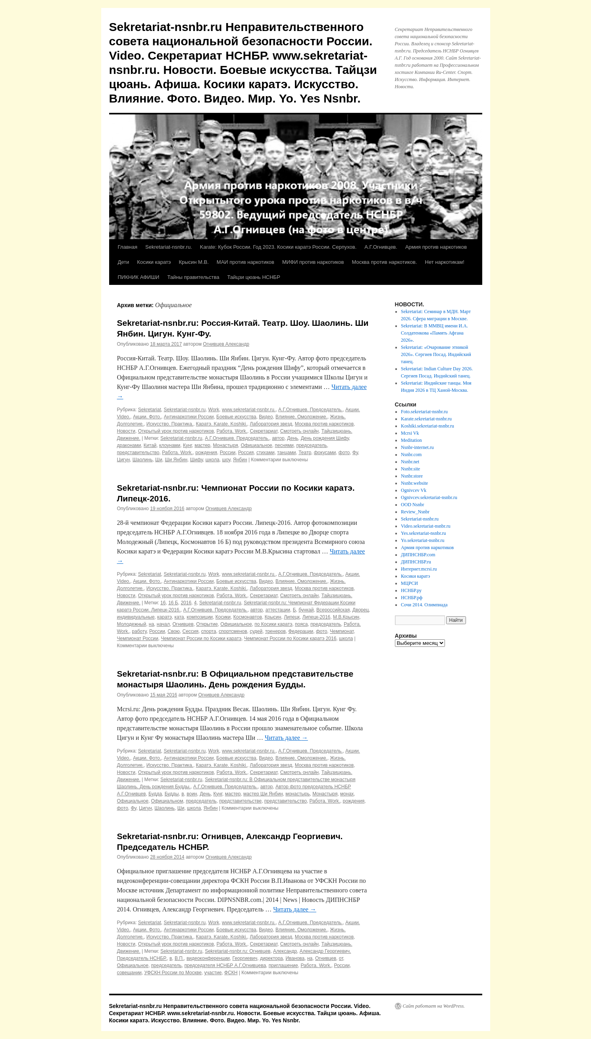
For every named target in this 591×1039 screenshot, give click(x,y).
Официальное (256, 445)
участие (213, 972)
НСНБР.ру (411, 590)
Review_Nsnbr (415, 512)
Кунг (187, 445)
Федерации (300, 631)
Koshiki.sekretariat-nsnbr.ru (427, 426)
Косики (223, 617)
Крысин (273, 617)
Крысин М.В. (193, 262)
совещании (129, 972)
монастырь (297, 794)
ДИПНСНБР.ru (416, 562)
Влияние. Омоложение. (301, 417)
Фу (355, 452)
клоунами (169, 445)
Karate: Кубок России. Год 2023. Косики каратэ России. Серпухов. (278, 247)
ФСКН (230, 972)
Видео (266, 417)
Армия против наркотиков (436, 247)
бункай (306, 610)
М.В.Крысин (346, 617)
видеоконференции (208, 958)
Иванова (294, 958)
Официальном (167, 801)
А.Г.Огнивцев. (380, 247)
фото (344, 452)
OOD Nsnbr (412, 504)
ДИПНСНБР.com (418, 554)
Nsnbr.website (414, 483)
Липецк (292, 617)
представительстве (240, 801)
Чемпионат (342, 631)
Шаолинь (143, 459)
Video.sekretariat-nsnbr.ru (425, 526)
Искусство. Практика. (169, 424)
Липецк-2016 (316, 617)
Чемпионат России (137, 638)
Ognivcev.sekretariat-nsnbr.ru (429, 497)
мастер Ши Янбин (263, 794)
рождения (206, 452)
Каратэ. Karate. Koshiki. (221, 424)
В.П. (179, 958)
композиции (200, 617)
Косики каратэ (154, 262)
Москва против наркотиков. (384, 262)
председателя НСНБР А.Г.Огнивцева (225, 965)
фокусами (325, 452)
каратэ (164, 617)
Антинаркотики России (189, 417)
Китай (150, 445)
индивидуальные (136, 617)
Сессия (191, 631)
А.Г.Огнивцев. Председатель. (310, 409)
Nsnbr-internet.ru (417, 447)
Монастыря (225, 445)
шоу (226, 459)
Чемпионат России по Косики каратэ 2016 (290, 638)
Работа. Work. (232, 431)
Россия (246, 452)
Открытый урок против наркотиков (176, 431)
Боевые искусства (236, 417)
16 (163, 603)
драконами (129, 445)
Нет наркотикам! (444, 262)
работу (139, 631)
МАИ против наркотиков (245, 262)
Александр (285, 951)
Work (213, 409)
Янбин (240, 459)
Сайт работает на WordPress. (434, 1006)
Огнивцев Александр (226, 344)
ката (179, 617)
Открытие (207, 624)
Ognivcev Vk (413, 490)
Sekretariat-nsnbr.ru (184, 409)
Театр (304, 452)
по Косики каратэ (273, 624)
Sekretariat (149, 409)
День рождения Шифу (325, 438)
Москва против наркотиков (324, 424)
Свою (173, 631)
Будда (155, 794)
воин (192, 794)
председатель (311, 445)
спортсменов (233, 631)
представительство (138, 452)
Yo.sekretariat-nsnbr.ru (422, 540)
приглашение (283, 965)
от (341, 958)
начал (163, 624)
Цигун (123, 459)
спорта (208, 631)
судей (256, 631)
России (228, 452)
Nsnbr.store (412, 476)
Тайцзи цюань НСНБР (253, 277)
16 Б (173, 603)
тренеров (275, 631)
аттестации (278, 610)
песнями (284, 445)
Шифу (196, 459)
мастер (202, 445)
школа (212, 459)
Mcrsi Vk (410, 433)
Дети (123, 262)
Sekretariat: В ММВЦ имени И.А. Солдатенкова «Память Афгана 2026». (434, 333)
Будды (172, 794)
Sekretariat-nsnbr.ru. (168, 247)
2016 (186, 603)
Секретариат (264, 431)
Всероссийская (333, 610)
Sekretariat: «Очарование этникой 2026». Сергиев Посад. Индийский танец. (436, 354)
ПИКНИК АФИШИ (139, 277)
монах (347, 794)
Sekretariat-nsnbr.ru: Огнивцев (237, 951)
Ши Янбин (176, 459)
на (151, 624)
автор (278, 438)
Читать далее (286, 737)
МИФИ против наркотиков (313, 262)
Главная (127, 247)
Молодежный (131, 624)
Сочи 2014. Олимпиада (424, 605)
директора (271, 958)
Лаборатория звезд (271, 424)
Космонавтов (247, 617)
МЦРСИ (409, 583)
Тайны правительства (193, 277)
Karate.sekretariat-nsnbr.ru (426, 419)
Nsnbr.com (411, 454)
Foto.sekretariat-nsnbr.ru (424, 411)
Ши (158, 459)
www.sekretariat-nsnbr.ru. (248, 409)
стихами (265, 452)
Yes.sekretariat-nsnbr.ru (423, 533)
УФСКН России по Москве (172, 972)
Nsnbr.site (410, 469)
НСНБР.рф (411, 597)
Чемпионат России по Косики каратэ (201, 638)
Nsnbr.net (410, 461)
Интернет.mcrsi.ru (419, 569)
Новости (126, 431)
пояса (301, 624)
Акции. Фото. (147, 417)
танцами (286, 452)
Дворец (360, 610)
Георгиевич (244, 958)
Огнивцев (182, 624)
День (292, 438)
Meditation (411, 440)
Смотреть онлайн (299, 431)
